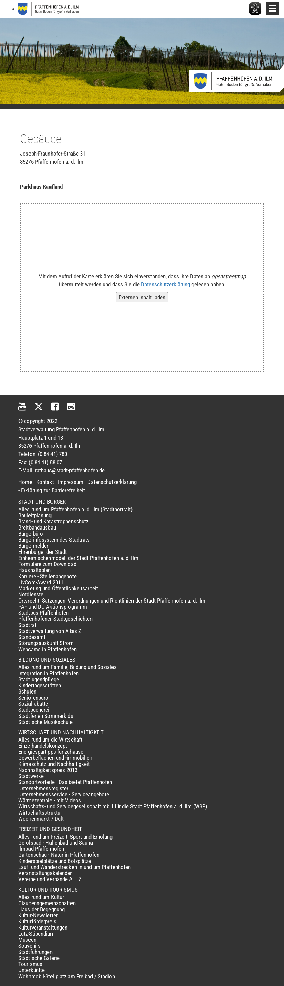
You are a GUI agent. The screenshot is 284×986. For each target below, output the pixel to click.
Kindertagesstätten (39, 685)
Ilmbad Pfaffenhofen (41, 849)
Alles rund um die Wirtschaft (50, 739)
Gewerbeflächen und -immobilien (55, 758)
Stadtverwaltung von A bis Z (49, 631)
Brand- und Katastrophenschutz (53, 521)
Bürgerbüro (30, 534)
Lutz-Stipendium (36, 934)
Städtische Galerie (39, 958)
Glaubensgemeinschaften (47, 903)
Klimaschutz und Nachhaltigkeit (54, 764)
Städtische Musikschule (45, 722)
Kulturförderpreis (37, 921)
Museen (27, 940)
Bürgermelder (33, 546)
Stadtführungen (35, 952)
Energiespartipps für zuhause (50, 752)
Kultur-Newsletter (38, 915)
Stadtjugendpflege (38, 679)
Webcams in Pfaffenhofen (47, 649)
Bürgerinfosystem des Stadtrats (54, 540)
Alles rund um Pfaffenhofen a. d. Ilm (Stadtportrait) (75, 509)
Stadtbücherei (33, 710)
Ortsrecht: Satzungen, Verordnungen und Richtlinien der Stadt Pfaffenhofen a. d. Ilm (111, 600)
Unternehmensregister (43, 788)
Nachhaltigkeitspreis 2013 (47, 770)
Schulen (27, 691)
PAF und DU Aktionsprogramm (52, 607)
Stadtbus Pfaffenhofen (43, 613)
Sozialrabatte (33, 704)
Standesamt (31, 637)
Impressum (70, 481)
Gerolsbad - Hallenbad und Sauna (55, 843)
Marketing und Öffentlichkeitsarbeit (58, 588)
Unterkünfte (31, 970)
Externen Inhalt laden (142, 297)
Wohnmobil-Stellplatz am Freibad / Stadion (66, 976)
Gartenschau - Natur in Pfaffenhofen (58, 855)
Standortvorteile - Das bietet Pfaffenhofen (65, 782)
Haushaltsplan (34, 570)
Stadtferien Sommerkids (45, 716)
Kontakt (45, 481)
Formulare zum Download (47, 564)
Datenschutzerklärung (165, 284)
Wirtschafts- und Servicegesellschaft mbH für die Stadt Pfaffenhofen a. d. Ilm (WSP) (112, 806)
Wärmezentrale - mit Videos (49, 800)
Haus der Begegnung (41, 909)
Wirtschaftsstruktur (40, 812)
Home (25, 481)
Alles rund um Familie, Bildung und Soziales (67, 667)
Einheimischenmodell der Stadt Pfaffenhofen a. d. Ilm (78, 558)
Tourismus (30, 964)
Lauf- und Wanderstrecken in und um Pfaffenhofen (74, 867)
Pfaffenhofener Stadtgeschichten (55, 619)
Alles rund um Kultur (41, 897)
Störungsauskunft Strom (46, 643)
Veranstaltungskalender (45, 873)
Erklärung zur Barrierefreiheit (53, 490)
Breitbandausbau (37, 527)
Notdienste (30, 594)
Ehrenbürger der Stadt (42, 552)
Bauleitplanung (35, 515)
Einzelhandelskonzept (42, 746)
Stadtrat (27, 625)
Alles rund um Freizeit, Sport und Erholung (65, 837)
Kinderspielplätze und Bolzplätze (54, 861)
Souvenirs (29, 946)
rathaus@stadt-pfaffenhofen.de (70, 470)
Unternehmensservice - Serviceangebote (63, 794)
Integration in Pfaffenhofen (48, 673)
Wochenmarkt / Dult (41, 819)
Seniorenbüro (33, 698)
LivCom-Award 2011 (40, 582)
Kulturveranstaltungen (42, 927)
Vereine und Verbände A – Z (50, 879)
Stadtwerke (31, 776)
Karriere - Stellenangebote (47, 576)
